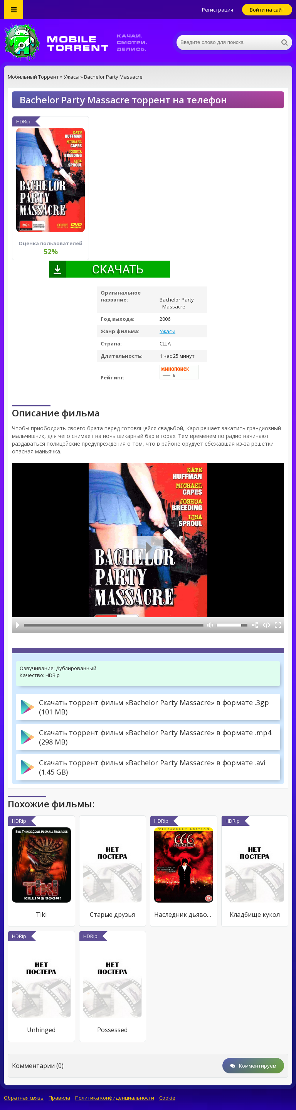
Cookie (167, 1097)
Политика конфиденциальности (114, 1097)
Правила (59, 1097)
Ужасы (167, 331)
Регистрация (217, 9)
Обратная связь (24, 1097)
